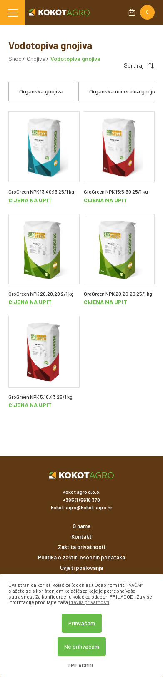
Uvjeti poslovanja (81, 567)
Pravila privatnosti (89, 602)
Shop (15, 58)
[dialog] (81, 625)
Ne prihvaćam (81, 646)
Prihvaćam (81, 623)
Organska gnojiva (41, 91)
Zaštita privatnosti (81, 547)
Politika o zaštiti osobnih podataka (81, 557)
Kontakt (81, 536)
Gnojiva (36, 58)
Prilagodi (80, 665)
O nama (81, 526)
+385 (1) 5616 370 (81, 500)
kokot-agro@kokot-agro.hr (81, 507)
